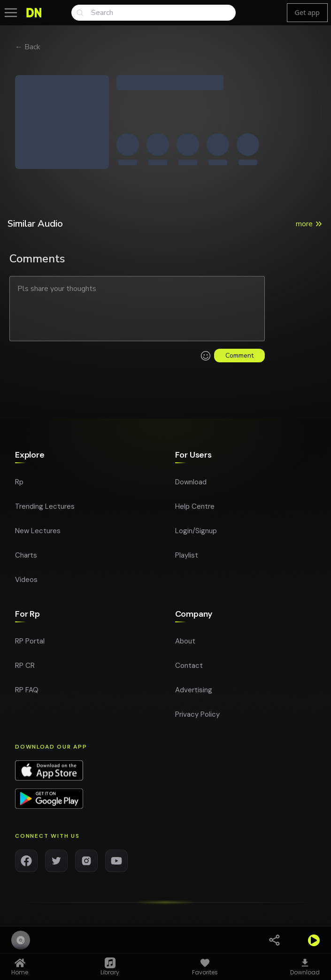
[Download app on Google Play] (49, 801)
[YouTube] (116, 863)
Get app (307, 12)
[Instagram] (86, 863)
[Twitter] (56, 863)
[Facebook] (26, 863)
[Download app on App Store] (49, 773)
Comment (239, 355)
